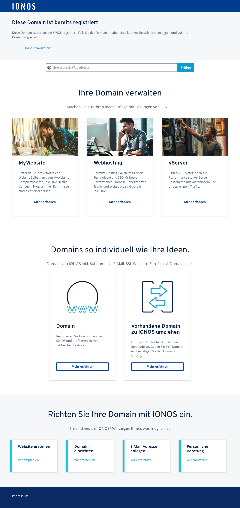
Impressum (20, 496)
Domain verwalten (38, 48)
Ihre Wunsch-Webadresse (71, 67)
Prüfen (186, 67)
